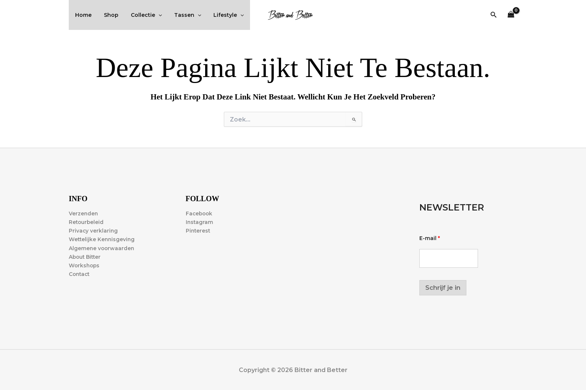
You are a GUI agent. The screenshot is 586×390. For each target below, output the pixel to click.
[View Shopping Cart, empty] (511, 15)
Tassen (180, 15)
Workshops (85, 265)
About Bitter (85, 257)
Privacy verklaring (93, 230)
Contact (80, 274)
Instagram (200, 222)
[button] (493, 15)
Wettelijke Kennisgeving (102, 239)
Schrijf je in (442, 287)
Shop (108, 15)
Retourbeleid (87, 222)
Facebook (200, 213)
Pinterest (198, 230)
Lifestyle (220, 15)
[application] (153, 15)
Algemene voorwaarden (102, 248)
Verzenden (84, 213)
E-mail (429, 238)
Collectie (141, 15)
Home (82, 15)
